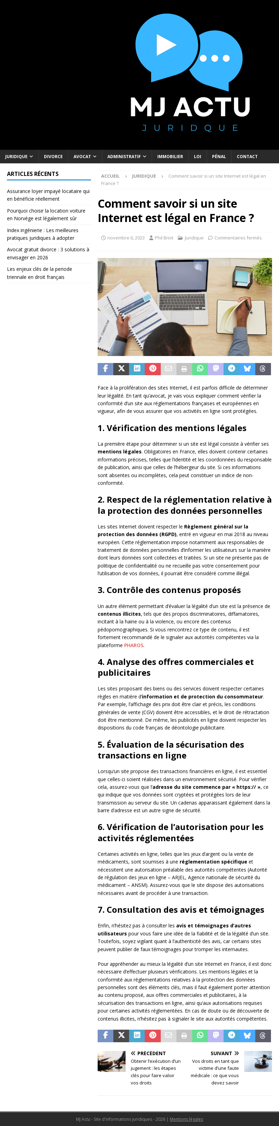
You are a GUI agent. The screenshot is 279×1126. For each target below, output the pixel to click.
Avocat (82, 157)
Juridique (16, 157)
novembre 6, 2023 (126, 238)
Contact (247, 157)
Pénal (219, 157)
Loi (197, 157)
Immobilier (170, 157)
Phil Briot (164, 238)
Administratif (124, 157)
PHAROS (133, 645)
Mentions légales (186, 1119)
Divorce (53, 157)
